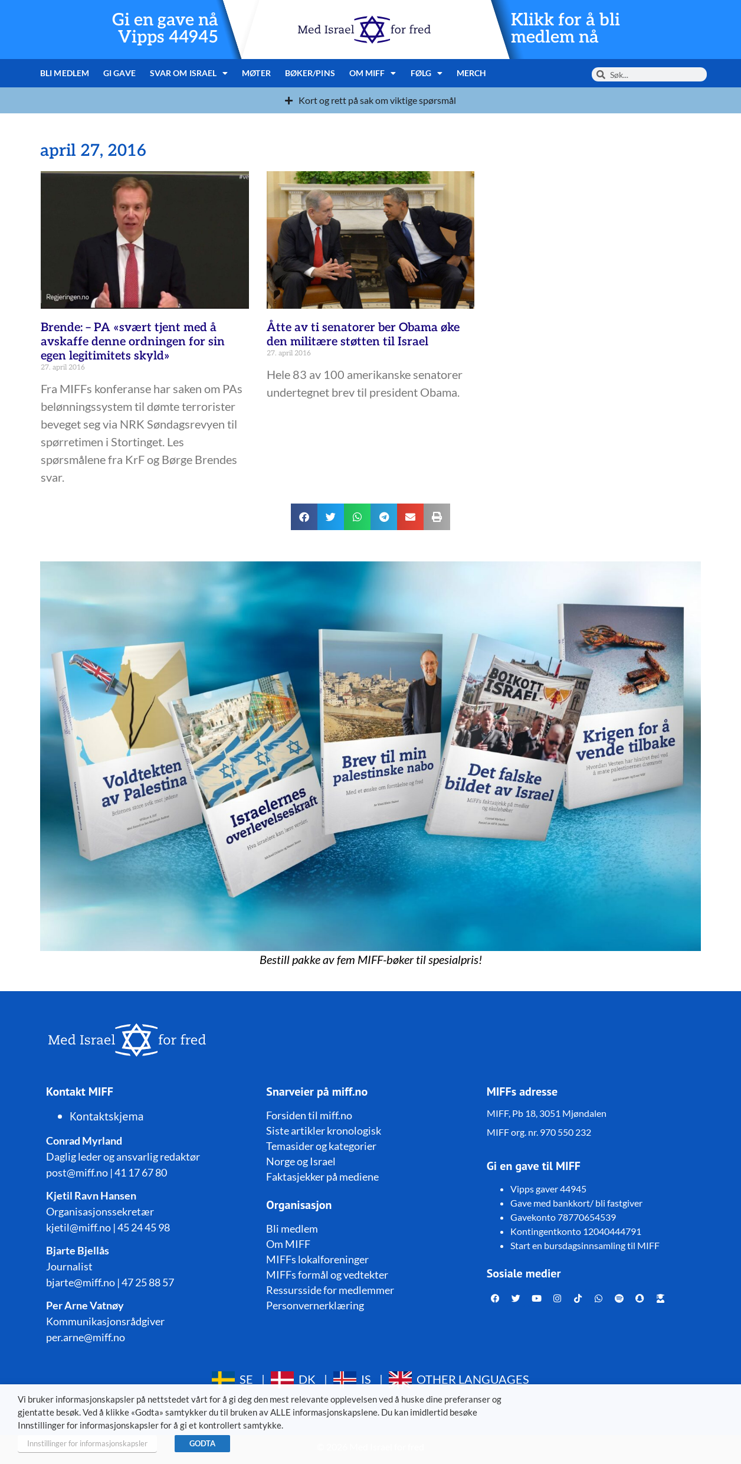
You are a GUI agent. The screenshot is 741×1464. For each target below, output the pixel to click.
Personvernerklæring (315, 1305)
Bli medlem (64, 73)
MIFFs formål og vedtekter (327, 1274)
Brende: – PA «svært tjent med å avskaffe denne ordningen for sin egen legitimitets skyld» (133, 342)
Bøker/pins (310, 73)
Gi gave (119, 73)
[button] (304, 517)
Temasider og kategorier (321, 1145)
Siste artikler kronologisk (323, 1130)
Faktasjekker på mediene (322, 1176)
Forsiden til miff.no (309, 1115)
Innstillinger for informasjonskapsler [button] (87, 1443)
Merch (472, 73)
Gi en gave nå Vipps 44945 (165, 29)
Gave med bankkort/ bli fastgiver (576, 1202)
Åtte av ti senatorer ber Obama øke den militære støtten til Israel (363, 335)
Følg (427, 73)
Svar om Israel (189, 73)
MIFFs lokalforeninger (317, 1259)
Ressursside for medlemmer (330, 1289)
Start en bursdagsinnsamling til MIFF (585, 1245)
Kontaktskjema (107, 1116)
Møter (256, 73)
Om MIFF (372, 73)
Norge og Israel (301, 1161)
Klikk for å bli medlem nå (565, 29)
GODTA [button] (202, 1443)
